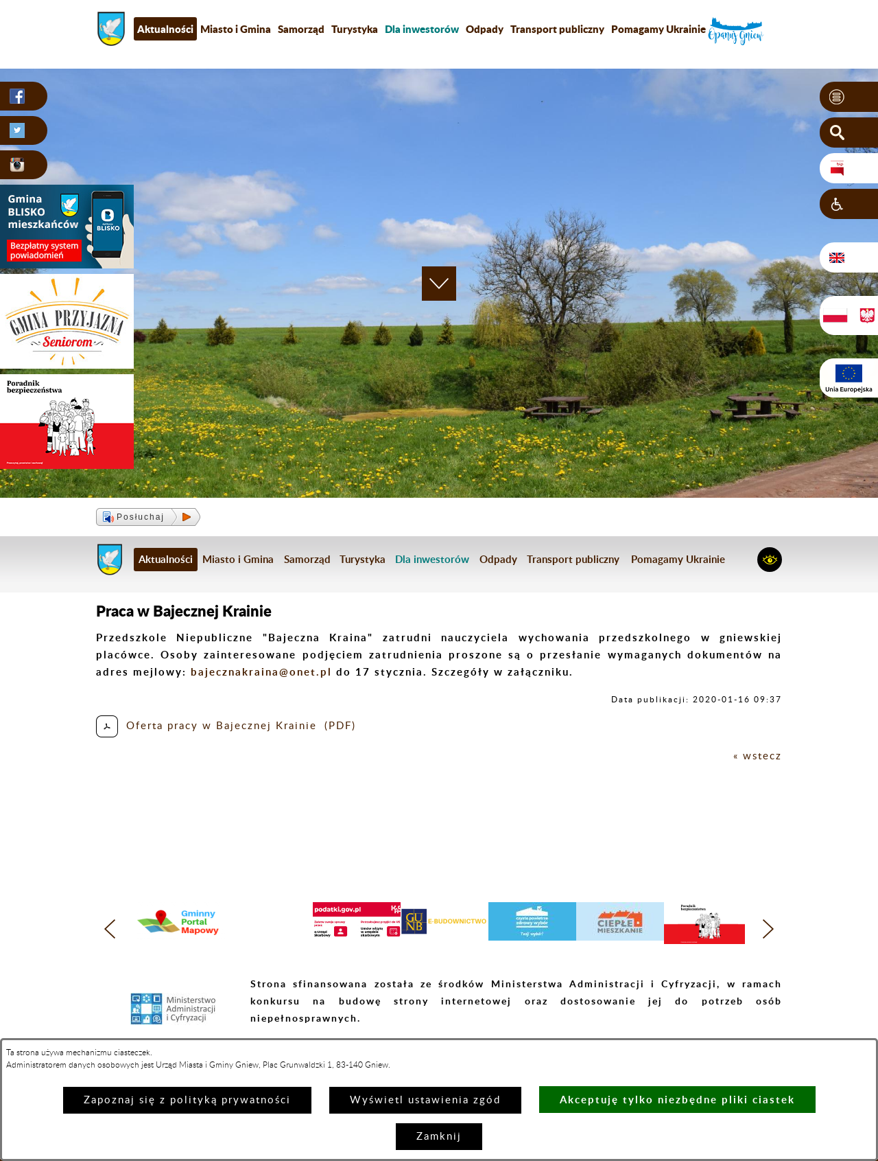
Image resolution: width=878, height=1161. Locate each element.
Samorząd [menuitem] (301, 28)
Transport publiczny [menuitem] (557, 28)
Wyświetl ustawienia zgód (425, 1100)
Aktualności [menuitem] (165, 28)
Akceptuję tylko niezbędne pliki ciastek (677, 1099)
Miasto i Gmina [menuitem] (235, 28)
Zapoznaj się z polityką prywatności (187, 1100)
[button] (849, 97)
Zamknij (439, 1136)
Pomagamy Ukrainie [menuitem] (658, 28)
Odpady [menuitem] (484, 28)
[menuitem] (421, 29)
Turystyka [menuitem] (354, 28)
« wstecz (757, 756)
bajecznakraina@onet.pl (261, 672)
